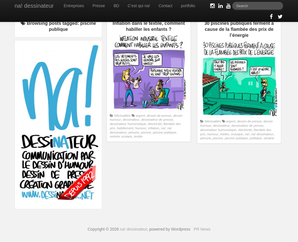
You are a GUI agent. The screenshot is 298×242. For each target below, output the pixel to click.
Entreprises (74, 5)
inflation (153, 128)
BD (116, 5)
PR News (202, 229)
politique (256, 138)
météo (224, 134)
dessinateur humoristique (128, 124)
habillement (125, 128)
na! (163, 128)
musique (237, 134)
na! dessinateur (34, 6)
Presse (99, 5)
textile (138, 136)
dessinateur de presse (157, 119)
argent (140, 115)
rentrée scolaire (121, 136)
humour (140, 128)
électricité (155, 124)
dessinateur (131, 119)
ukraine (269, 138)
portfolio (188, 5)
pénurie (133, 132)
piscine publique (164, 132)
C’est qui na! (139, 5)
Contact (165, 5)
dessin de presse (159, 115)
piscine (146, 132)
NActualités (122, 115)
